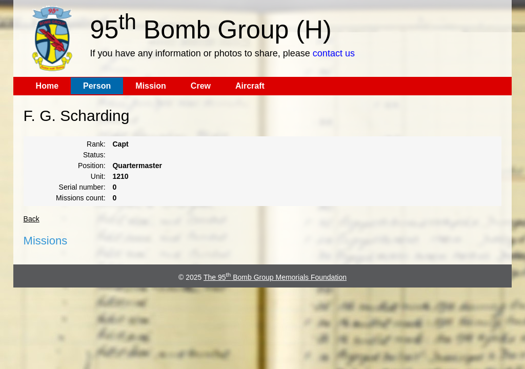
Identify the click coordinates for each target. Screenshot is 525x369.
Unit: (98, 176)
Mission (150, 85)
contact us (334, 53)
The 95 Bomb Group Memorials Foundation (275, 277)
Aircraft (250, 85)
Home (47, 85)
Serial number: (82, 187)
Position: (92, 165)
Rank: (96, 144)
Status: (94, 155)
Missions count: (80, 198)
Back (31, 219)
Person (97, 85)
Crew (201, 85)
